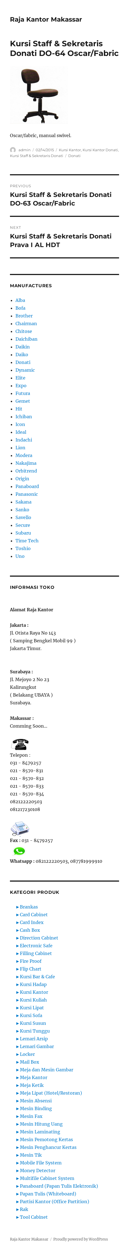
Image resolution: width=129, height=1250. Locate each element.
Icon (20, 424)
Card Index (32, 922)
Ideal (20, 432)
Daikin (22, 347)
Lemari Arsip (34, 1038)
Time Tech (27, 540)
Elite (20, 378)
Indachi (23, 440)
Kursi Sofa (31, 1015)
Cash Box (30, 930)
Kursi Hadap (33, 984)
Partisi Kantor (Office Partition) (54, 1201)
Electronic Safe (36, 945)
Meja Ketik (32, 1085)
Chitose (23, 331)
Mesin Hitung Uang (41, 1124)
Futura (22, 393)
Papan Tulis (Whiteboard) (48, 1194)
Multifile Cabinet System (47, 1178)
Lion (20, 447)
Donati (74, 155)
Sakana (23, 502)
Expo (21, 385)
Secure (22, 525)
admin (25, 150)
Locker (27, 1054)
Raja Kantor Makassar (46, 19)
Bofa (20, 308)
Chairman (26, 323)
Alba (20, 300)
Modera (23, 455)
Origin (22, 478)
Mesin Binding (36, 1108)
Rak (24, 1209)
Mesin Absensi (36, 1100)
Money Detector (37, 1170)
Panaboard (27, 486)
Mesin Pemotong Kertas (46, 1139)
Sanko (22, 509)
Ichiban (23, 416)
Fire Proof (30, 961)
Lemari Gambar (37, 1046)
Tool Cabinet (34, 1217)
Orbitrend (26, 471)
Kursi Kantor (70, 150)
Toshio (23, 548)
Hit (18, 409)
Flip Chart (30, 969)
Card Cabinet (34, 914)
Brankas (29, 907)
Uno (20, 556)
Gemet (22, 401)
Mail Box (29, 1062)
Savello (23, 517)
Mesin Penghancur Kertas (48, 1147)
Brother (24, 316)
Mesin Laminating (40, 1132)
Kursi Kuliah (33, 1000)
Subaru (23, 533)
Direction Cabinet (39, 938)
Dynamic (25, 370)
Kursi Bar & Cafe (37, 976)
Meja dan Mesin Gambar (46, 1069)
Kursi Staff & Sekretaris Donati (36, 155)
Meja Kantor (33, 1077)
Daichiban (26, 339)
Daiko (21, 354)
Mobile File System (41, 1163)
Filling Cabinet (36, 953)
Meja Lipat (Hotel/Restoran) (51, 1093)
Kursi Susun (33, 1023)
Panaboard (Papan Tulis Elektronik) (59, 1186)
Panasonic (26, 494)
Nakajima (25, 463)
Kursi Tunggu (35, 1031)
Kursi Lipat (32, 1007)
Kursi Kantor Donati (100, 150)
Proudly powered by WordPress (80, 1239)
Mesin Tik (31, 1155)
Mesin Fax (31, 1116)
